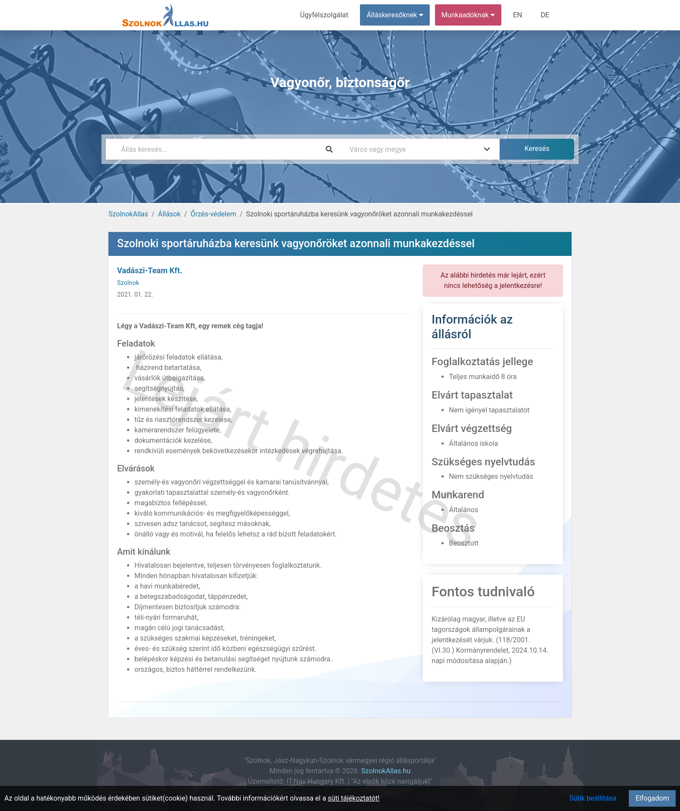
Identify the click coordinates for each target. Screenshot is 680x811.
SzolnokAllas (128, 214)
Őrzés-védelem (213, 214)
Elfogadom (652, 798)
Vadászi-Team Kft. (149, 270)
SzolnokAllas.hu (385, 771)
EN (518, 15)
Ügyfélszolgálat (325, 15)
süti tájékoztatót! (353, 798)
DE (545, 15)
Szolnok (128, 283)
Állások (169, 214)
